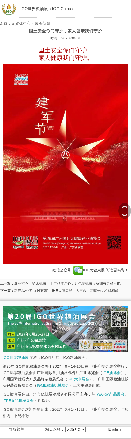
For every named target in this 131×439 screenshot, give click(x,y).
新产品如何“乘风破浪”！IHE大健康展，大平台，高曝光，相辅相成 (66, 291)
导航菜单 (16, 429)
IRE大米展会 (78, 379)
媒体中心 (23, 23)
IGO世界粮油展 (16, 357)
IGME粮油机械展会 (53, 385)
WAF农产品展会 (111, 394)
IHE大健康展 (89, 270)
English (114, 429)
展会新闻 (42, 23)
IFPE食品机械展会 (18, 400)
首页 (7, 23)
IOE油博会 (112, 372)
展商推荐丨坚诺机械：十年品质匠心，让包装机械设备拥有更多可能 (67, 283)
